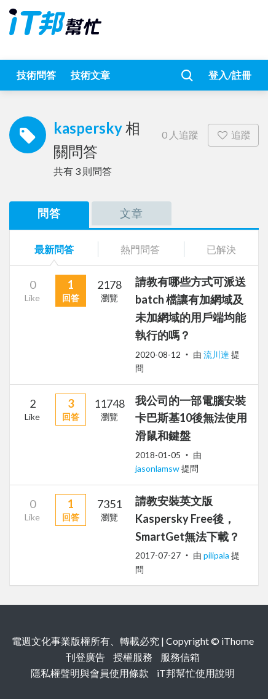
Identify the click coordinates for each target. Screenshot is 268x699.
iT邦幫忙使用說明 (196, 673)
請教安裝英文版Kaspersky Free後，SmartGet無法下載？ (187, 518)
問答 (49, 213)
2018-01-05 (158, 455)
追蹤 (233, 134)
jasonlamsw (158, 468)
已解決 (221, 249)
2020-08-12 (158, 354)
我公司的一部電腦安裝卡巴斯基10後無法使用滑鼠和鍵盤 (191, 418)
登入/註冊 (229, 75)
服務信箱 (180, 657)
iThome (237, 641)
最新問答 (54, 249)
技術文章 (90, 75)
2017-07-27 (158, 555)
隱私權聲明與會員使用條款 (90, 673)
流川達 (217, 354)
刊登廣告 (85, 657)
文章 (131, 213)
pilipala (217, 555)
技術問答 (36, 75)
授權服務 (132, 657)
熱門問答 (140, 249)
